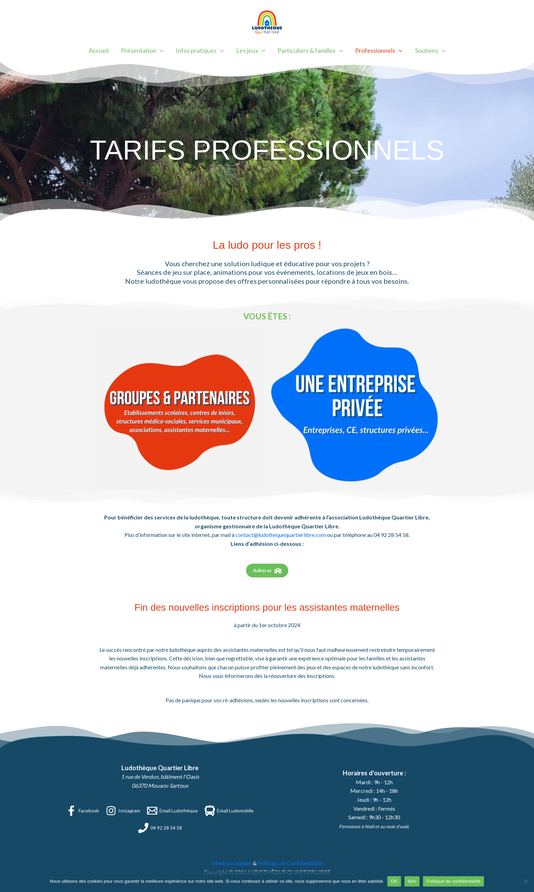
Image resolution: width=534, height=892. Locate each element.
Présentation (142, 50)
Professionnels (378, 50)
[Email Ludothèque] (172, 810)
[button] (160, 50)
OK (394, 881)
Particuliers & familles (310, 50)
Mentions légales (232, 863)
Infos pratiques (200, 50)
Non (412, 881)
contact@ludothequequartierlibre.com (280, 534)
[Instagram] (123, 810)
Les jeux (250, 50)
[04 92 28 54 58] (160, 827)
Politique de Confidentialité (290, 863)
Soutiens (430, 50)
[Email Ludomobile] (229, 810)
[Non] (525, 881)
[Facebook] (82, 810)
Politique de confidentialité (453, 881)
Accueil (99, 50)
